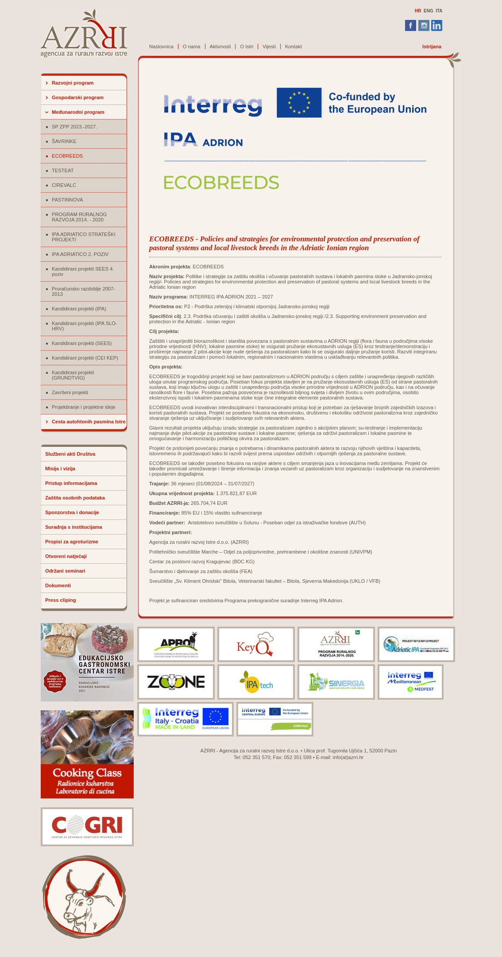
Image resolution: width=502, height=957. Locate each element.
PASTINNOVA (67, 199)
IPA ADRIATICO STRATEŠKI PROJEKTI (84, 237)
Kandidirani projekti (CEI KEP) (85, 357)
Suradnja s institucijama (73, 527)
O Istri (246, 46)
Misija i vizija (60, 468)
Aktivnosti (220, 46)
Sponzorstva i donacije (72, 512)
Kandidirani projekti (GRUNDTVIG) (73, 375)
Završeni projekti (70, 392)
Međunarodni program (78, 112)
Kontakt (293, 46)
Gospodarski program (78, 97)
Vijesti (269, 46)
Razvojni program (73, 82)
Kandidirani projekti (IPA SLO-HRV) (84, 326)
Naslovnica (161, 46)
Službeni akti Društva (70, 454)
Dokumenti (58, 585)
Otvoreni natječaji (66, 556)
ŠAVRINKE (64, 141)
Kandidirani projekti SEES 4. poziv (83, 271)
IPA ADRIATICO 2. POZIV (80, 254)
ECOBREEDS (67, 156)
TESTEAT (63, 170)
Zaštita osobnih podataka (75, 497)
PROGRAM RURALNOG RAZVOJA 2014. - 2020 (79, 217)
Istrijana (431, 46)
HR (418, 10)
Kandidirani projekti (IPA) (79, 308)
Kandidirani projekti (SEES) (82, 343)
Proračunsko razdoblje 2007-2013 (83, 291)
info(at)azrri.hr (348, 757)
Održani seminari (65, 570)
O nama (192, 46)
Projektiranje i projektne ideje (84, 407)
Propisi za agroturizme (71, 541)
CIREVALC (64, 185)
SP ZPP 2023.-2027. (74, 126)
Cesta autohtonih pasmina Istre (89, 421)
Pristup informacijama (71, 483)
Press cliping (60, 600)
